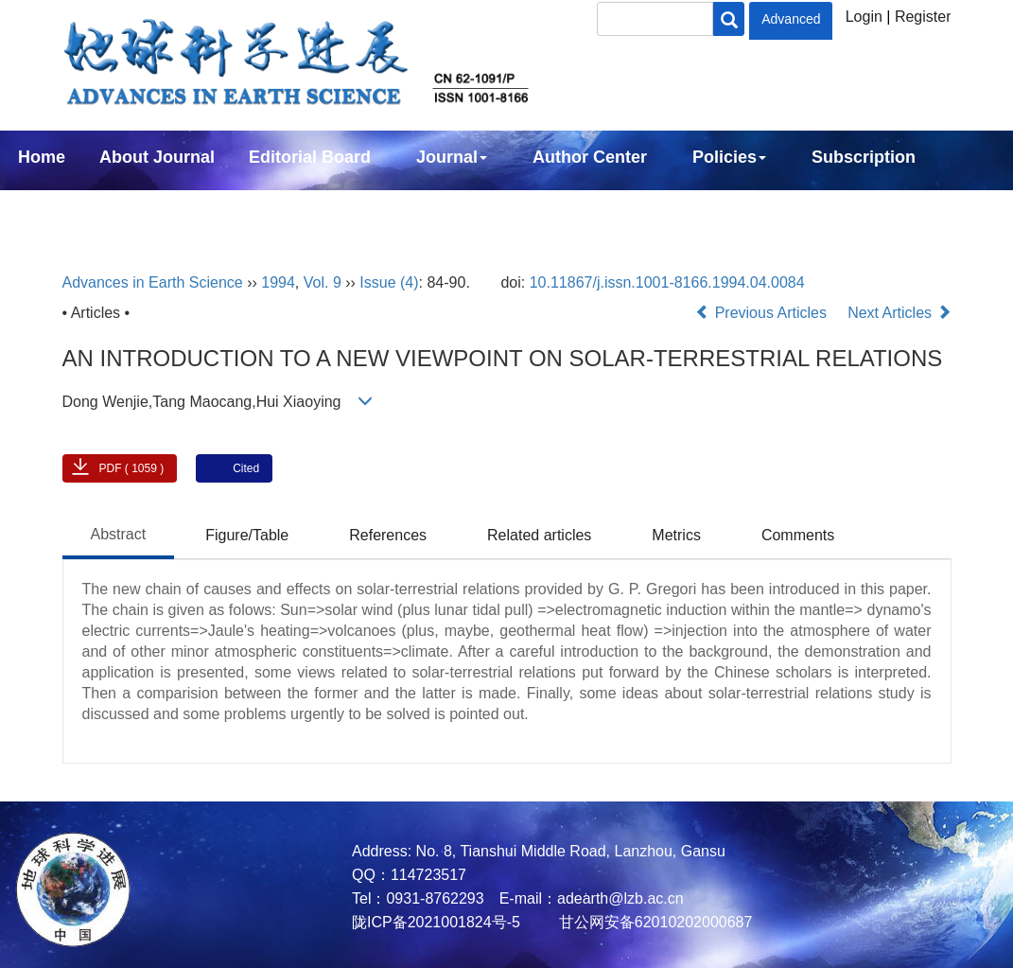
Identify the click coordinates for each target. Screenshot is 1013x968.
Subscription (864, 157)
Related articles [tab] (539, 535)
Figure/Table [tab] (246, 535)
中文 (159, 208)
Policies (729, 157)
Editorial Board (310, 157)
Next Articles (899, 313)
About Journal (157, 157)
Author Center (590, 157)
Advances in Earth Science (152, 282)
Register (923, 17)
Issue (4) (388, 282)
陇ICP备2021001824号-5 (436, 922)
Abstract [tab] (119, 534)
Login (864, 17)
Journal (451, 157)
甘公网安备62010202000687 (653, 922)
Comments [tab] (797, 535)
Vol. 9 (322, 282)
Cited (246, 468)
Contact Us (63, 208)
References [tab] (388, 535)
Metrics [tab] (676, 535)
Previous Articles (762, 313)
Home (41, 157)
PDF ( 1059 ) (132, 468)
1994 (278, 282)
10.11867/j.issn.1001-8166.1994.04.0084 (667, 282)
